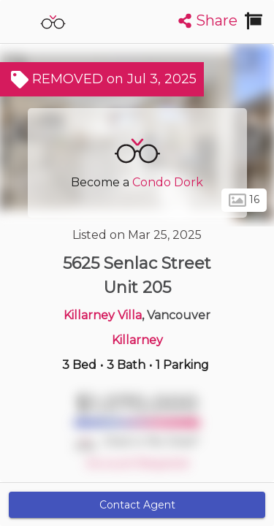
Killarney (137, 340)
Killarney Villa (103, 315)
